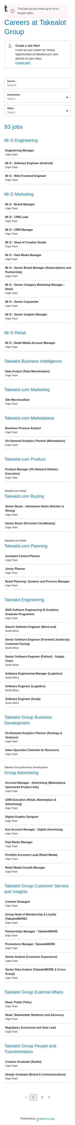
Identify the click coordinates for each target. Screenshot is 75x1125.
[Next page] (49, 1097)
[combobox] (7, 99)
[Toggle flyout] (67, 97)
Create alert (22, 62)
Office (10, 108)
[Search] (37, 86)
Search (11, 81)
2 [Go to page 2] (42, 1097)
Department (13, 94)
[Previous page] (25, 1097)
